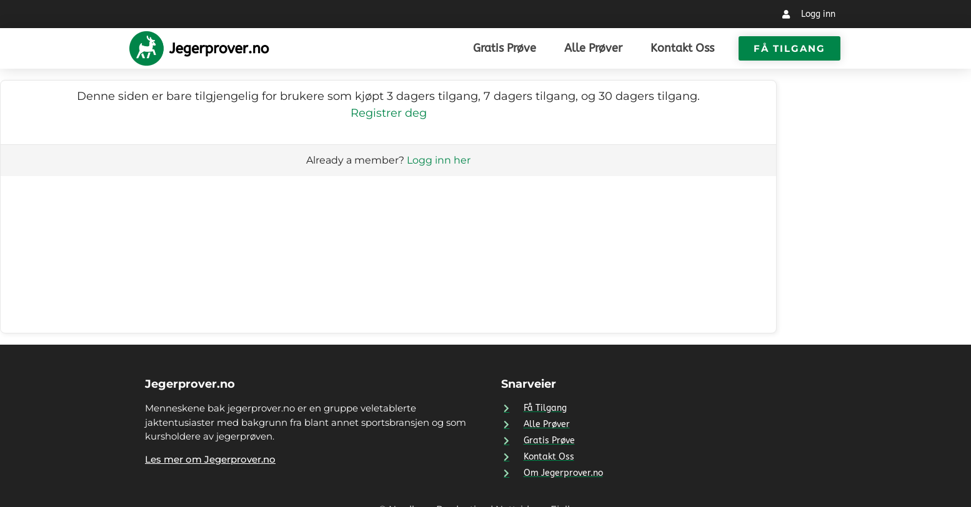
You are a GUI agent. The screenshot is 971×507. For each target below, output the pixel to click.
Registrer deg (389, 113)
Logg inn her (439, 160)
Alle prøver (593, 48)
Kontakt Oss (682, 48)
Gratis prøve (504, 48)
